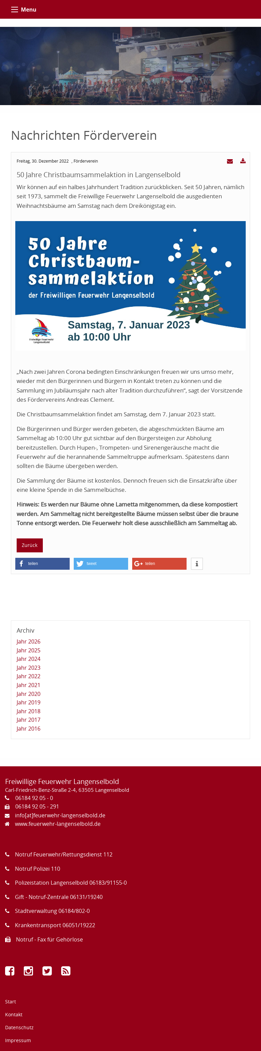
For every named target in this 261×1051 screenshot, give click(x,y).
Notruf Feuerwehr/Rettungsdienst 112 (63, 854)
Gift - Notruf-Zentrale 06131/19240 (59, 897)
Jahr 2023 (28, 667)
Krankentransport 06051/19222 (55, 925)
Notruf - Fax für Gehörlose (49, 939)
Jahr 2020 (28, 694)
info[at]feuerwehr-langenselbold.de (60, 815)
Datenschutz (19, 1027)
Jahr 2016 (28, 728)
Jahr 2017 (28, 719)
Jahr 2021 (28, 685)
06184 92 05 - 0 (34, 798)
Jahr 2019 (28, 702)
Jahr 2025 (28, 650)
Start (10, 1001)
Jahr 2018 (28, 711)
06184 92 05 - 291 (37, 806)
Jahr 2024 (28, 659)
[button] (42, 564)
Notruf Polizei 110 (37, 868)
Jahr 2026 (28, 641)
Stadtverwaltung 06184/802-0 (52, 911)
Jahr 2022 (28, 676)
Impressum (18, 1040)
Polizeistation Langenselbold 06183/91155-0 (71, 882)
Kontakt (13, 1014)
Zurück (29, 545)
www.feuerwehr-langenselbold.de (58, 824)
